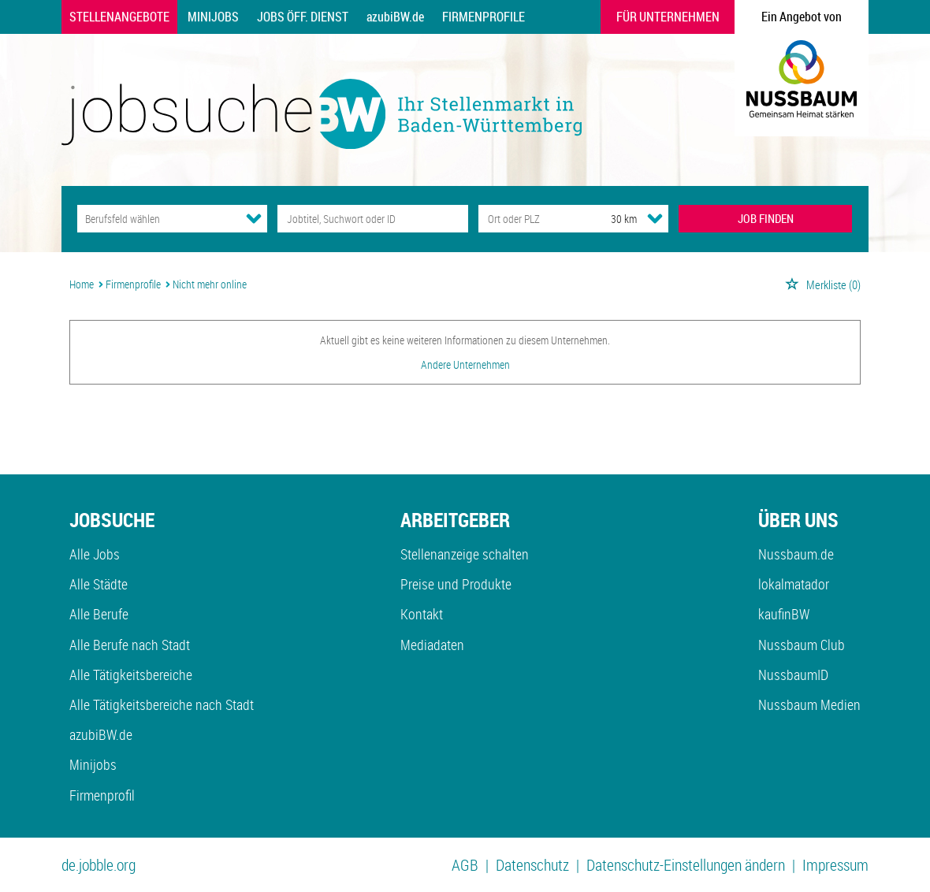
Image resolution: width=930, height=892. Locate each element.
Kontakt (421, 613)
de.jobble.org (98, 864)
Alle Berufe (98, 613)
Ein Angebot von (801, 16)
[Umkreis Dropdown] (655, 218)
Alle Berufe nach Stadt (129, 644)
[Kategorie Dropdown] (254, 218)
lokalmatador (793, 583)
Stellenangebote (119, 16)
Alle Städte (98, 583)
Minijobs (213, 16)
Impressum (835, 864)
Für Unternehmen (668, 16)
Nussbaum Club (801, 644)
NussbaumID (793, 674)
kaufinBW (783, 613)
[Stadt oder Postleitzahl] (530, 218)
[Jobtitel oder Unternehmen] (372, 218)
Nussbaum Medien (809, 704)
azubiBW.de (395, 16)
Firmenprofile (483, 16)
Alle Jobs (94, 553)
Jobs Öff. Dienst (302, 16)
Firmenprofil (102, 795)
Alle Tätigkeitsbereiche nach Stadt (161, 704)
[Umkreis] (609, 218)
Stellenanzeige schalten (464, 553)
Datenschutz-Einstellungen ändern (685, 864)
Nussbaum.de (796, 553)
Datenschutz (532, 864)
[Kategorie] (156, 218)
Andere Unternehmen (465, 364)
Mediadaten (432, 644)
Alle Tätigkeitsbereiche (130, 674)
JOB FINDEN (766, 218)
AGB (465, 864)
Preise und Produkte (456, 583)
